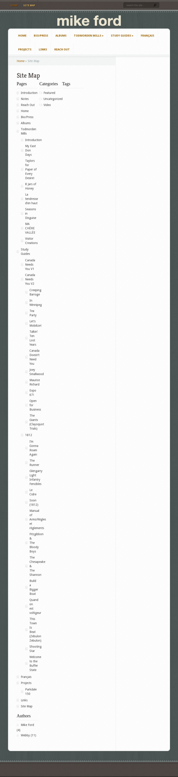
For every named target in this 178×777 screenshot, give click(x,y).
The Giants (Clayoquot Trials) (33, 422)
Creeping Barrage (33, 292)
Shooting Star (33, 649)
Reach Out (62, 49)
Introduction (29, 93)
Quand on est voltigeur (33, 606)
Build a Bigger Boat (33, 587)
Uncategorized (52, 99)
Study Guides (122, 35)
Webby (25, 735)
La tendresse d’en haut (31, 199)
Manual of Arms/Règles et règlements (33, 519)
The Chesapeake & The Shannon (33, 566)
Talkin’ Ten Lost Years (33, 338)
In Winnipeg (33, 303)
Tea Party (33, 313)
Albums (60, 35)
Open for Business (33, 405)
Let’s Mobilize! (33, 323)
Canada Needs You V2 (30, 279)
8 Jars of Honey (30, 186)
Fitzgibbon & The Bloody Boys (33, 542)
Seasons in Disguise (30, 213)
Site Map (29, 5)
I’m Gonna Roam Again (33, 448)
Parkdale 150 (31, 691)
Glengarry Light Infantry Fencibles (33, 477)
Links (43, 49)
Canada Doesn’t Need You (33, 357)
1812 (28, 435)
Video (47, 105)
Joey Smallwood (33, 372)
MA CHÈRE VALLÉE (30, 228)
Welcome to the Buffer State (33, 663)
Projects (24, 49)
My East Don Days (30, 150)
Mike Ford (27, 725)
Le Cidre (32, 492)
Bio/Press (41, 35)
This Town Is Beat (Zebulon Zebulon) (33, 629)
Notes (25, 99)
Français (147, 35)
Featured (49, 93)
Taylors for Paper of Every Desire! (31, 169)
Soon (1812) (33, 502)
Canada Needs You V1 (30, 264)
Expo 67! (32, 393)
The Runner (33, 463)
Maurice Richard (33, 382)
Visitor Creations (31, 241)
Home (14, 5)
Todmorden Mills (89, 35)
